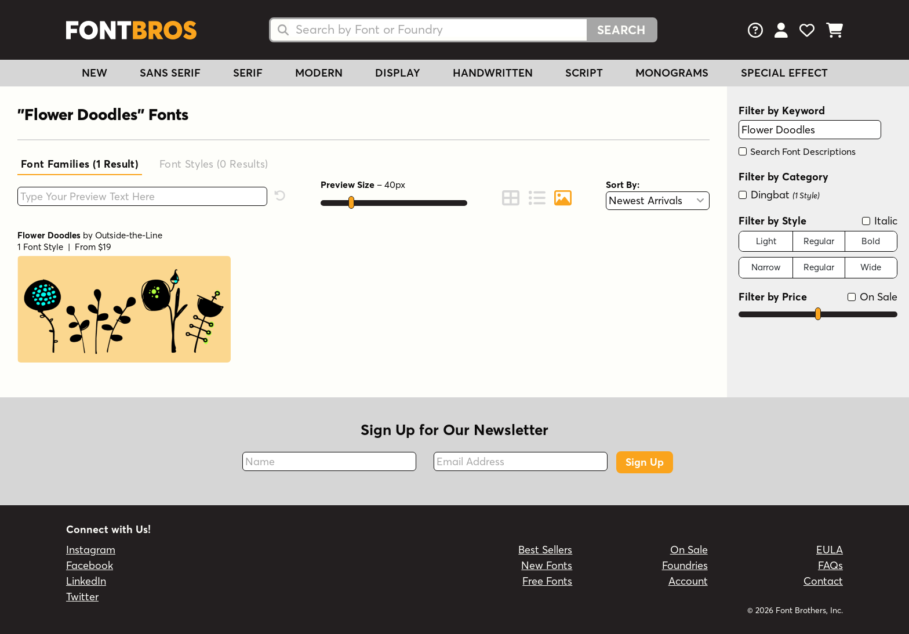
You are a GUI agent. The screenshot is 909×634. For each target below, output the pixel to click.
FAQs (830, 565)
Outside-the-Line (128, 235)
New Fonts (546, 565)
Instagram (90, 549)
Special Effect (784, 72)
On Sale (872, 296)
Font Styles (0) (213, 164)
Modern (319, 72)
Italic (879, 220)
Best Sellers (545, 549)
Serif (248, 72)
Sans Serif (170, 72)
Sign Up (645, 462)
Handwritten (493, 72)
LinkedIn (86, 581)
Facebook (89, 565)
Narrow (765, 267)
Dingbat (779, 194)
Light (766, 241)
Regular (818, 241)
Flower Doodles (49, 235)
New (94, 72)
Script (584, 72)
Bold (870, 241)
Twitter (82, 596)
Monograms (671, 72)
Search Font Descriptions (797, 151)
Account (688, 581)
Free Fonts (547, 581)
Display (397, 72)
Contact (823, 581)
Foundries (685, 565)
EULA (829, 549)
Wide (870, 267)
